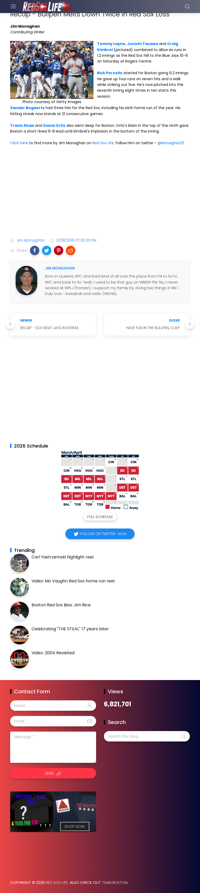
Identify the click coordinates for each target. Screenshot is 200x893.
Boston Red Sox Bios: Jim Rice (61, 605)
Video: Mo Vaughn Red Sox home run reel (73, 581)
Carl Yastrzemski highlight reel (62, 557)
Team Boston (115, 882)
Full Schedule (100, 516)
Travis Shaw (22, 125)
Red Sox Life (103, 143)
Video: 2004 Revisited (53, 653)
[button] (34, 250)
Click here (19, 143)
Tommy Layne (111, 43)
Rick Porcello (109, 73)
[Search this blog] (147, 736)
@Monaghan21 (171, 143)
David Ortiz (54, 125)
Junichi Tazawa (142, 43)
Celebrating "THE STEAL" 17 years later (70, 629)
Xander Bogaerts (27, 107)
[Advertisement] (100, 192)
